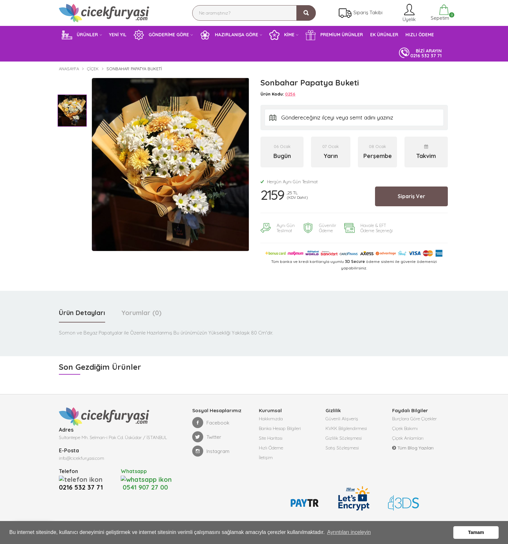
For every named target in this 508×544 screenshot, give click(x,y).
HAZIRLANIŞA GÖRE (229, 35)
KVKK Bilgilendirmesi (346, 428)
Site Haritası (270, 438)
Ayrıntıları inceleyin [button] (349, 532)
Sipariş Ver (411, 196)
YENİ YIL (118, 35)
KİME (281, 35)
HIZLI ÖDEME (419, 35)
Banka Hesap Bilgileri (280, 428)
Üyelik (408, 12)
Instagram (210, 451)
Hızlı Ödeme (271, 448)
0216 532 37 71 (83, 479)
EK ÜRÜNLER (384, 35)
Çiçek (93, 68)
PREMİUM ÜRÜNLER (334, 35)
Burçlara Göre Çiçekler (414, 419)
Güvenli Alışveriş (342, 419)
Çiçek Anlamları (408, 438)
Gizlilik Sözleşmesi (344, 438)
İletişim (266, 457)
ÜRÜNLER (80, 35)
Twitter (206, 436)
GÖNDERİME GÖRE (161, 35)
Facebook (210, 422)
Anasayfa (69, 68)
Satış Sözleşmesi (342, 448)
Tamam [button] (476, 532)
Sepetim (439, 13)
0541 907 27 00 (144, 479)
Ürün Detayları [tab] (82, 313)
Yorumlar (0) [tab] (141, 313)
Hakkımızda (271, 419)
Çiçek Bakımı (405, 428)
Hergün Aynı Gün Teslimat (289, 181)
